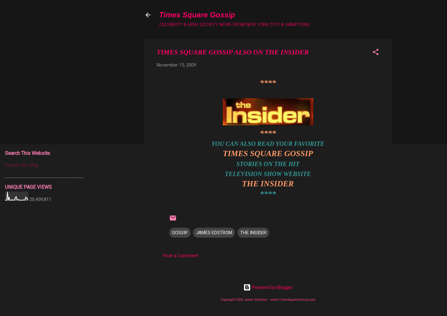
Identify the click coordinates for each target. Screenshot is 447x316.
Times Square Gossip (197, 15)
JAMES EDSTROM (214, 232)
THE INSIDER (268, 183)
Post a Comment (180, 255)
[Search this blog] (44, 165)
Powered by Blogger (268, 287)
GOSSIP (180, 232)
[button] (375, 53)
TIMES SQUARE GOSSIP (268, 153)
